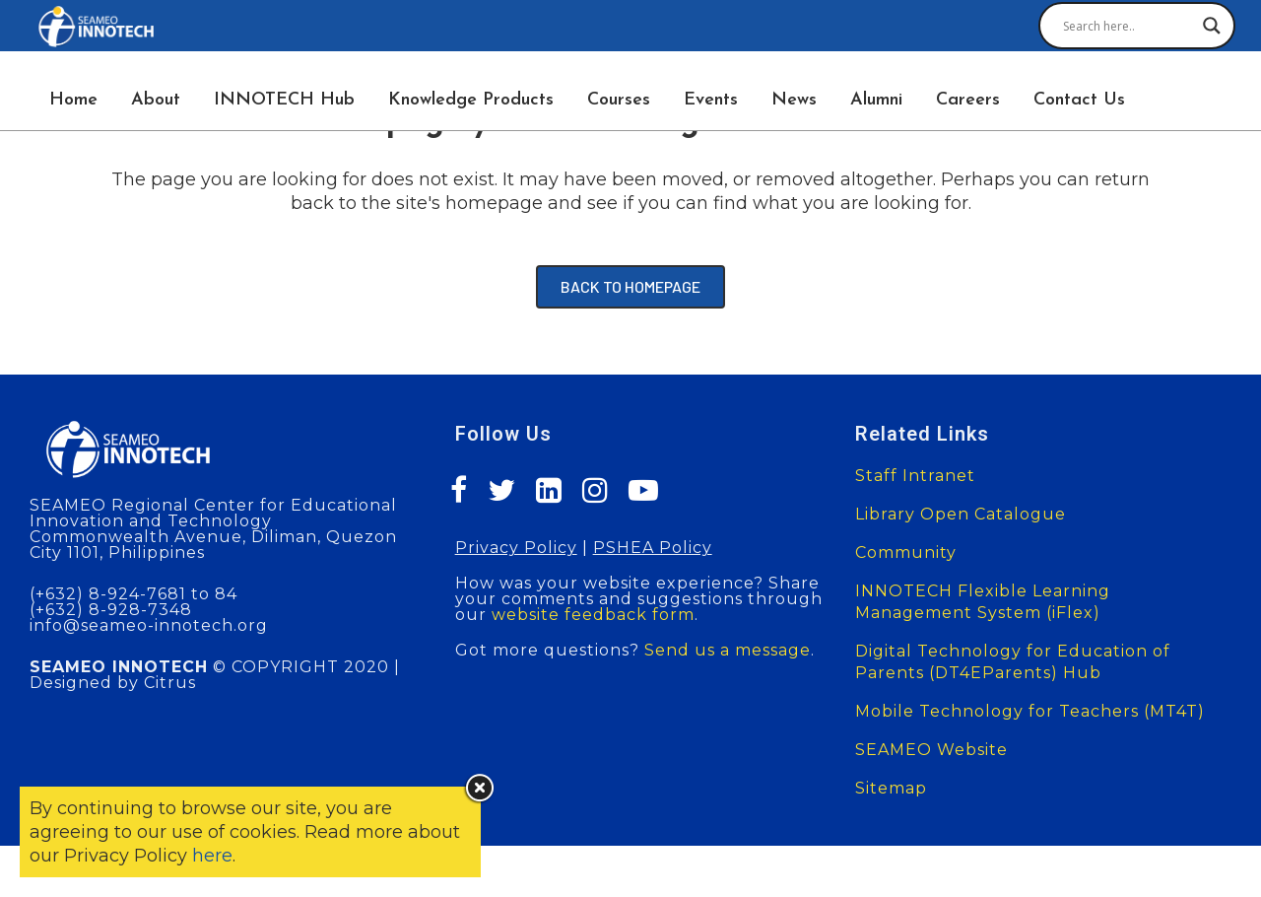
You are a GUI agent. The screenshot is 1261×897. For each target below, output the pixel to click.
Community (906, 552)
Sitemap (891, 788)
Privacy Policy (516, 547)
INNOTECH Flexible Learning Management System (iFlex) (982, 602)
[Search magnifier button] (1212, 25)
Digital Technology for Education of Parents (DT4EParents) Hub (1012, 662)
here (212, 855)
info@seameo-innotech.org (149, 625)
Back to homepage (630, 286)
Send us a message (727, 650)
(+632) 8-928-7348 (111, 609)
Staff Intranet (915, 475)
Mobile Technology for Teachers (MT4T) (1030, 711)
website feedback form (593, 614)
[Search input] (1128, 25)
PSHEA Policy (652, 547)
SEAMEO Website (931, 749)
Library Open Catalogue (960, 514)
